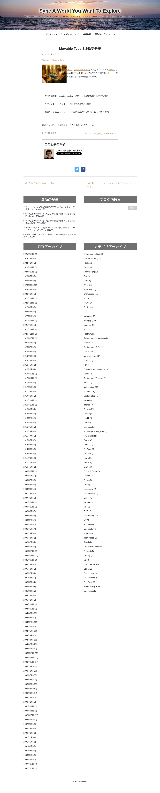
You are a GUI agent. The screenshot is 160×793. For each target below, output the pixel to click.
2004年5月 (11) (30, 631)
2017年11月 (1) (30, 378)
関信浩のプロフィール (105, 34)
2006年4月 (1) (29, 533)
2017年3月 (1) (29, 391)
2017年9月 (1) (29, 383)
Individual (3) (89, 316)
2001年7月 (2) (29, 737)
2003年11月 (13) (30, 658)
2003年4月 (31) (30, 689)
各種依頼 (87, 34)
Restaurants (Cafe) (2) (93, 347)
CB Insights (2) (90, 578)
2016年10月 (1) (30, 405)
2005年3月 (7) (29, 591)
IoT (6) (87, 520)
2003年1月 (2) (29, 702)
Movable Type (58, 60)
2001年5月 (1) (29, 742)
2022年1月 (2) (29, 316)
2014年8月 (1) (29, 445)
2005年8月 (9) (29, 569)
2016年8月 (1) (29, 414)
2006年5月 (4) (29, 529)
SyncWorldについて (70, 34)
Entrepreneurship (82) (93, 254)
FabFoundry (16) (91, 516)
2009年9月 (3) (29, 476)
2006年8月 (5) (29, 516)
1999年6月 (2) (29, 760)
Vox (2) (87, 507)
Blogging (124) (90, 321)
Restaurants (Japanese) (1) (96, 338)
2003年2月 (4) (29, 697)
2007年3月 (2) (29, 493)
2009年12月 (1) (30, 471)
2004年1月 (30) (30, 649)
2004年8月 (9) (29, 618)
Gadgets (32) (89, 325)
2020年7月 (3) (29, 347)
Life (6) (87, 485)
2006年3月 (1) (29, 538)
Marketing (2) (89, 400)
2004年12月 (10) (30, 604)
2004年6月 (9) (29, 626)
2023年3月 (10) (30, 285)
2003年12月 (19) (30, 653)
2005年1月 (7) (29, 600)
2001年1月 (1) (29, 746)
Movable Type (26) (92, 356)
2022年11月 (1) (30, 303)
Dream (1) (88, 414)
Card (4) (87, 281)
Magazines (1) (90, 352)
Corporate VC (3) (91, 564)
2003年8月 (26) (30, 671)
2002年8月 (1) (29, 724)
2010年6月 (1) (29, 462)
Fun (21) (87, 312)
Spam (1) (88, 480)
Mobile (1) (88, 498)
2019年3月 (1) (29, 356)
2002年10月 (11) (30, 715)
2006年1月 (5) (29, 547)
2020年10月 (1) (30, 338)
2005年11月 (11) (30, 556)
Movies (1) (88, 502)
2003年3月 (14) (30, 693)
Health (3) (88, 418)
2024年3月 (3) (29, 258)
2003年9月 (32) (30, 666)
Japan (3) (88, 383)
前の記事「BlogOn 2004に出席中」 (40, 183)
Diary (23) (88, 467)
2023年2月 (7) (29, 289)
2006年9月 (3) (29, 511)
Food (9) (87, 329)
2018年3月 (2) (29, 369)
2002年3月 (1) (29, 733)
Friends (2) (88, 476)
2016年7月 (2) (29, 418)
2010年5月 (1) (29, 467)
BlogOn (111, 70)
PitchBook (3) (90, 582)
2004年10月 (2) (30, 609)
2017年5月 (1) (29, 387)
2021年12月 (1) (30, 321)
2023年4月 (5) (29, 281)
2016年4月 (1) (29, 431)
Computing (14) (90, 360)
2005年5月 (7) (29, 582)
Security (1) (89, 524)
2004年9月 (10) (30, 613)
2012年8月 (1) (29, 454)
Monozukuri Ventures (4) (94, 547)
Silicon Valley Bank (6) (93, 587)
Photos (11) (89, 409)
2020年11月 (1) (30, 334)
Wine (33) (88, 285)
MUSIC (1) (88, 445)
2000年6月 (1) (29, 751)
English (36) (89, 343)
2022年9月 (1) (29, 307)
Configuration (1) (91, 396)
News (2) (88, 458)
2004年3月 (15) (30, 640)
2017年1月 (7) (29, 396)
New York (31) (90, 289)
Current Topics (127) (93, 258)
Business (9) (89, 427)
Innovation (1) (90, 591)
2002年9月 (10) (30, 720)
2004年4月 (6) (29, 635)
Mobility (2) (88, 556)
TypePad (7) (89, 454)
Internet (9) (88, 405)
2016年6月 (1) (29, 423)
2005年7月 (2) (29, 573)
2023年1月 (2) (29, 294)
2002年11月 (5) (30, 711)
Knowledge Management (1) (96, 431)
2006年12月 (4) (30, 502)
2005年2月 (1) (29, 595)
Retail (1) (88, 542)
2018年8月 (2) (29, 360)
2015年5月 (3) (29, 440)
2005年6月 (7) (29, 578)
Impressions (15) (91, 294)
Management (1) (91, 493)
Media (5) (88, 462)
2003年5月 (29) (30, 684)
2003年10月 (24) (30, 662)
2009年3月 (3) (29, 489)
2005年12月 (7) (30, 551)
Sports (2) (88, 374)
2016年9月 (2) (29, 409)
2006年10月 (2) (30, 507)
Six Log (70, 70)
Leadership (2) (90, 489)
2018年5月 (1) (29, 365)
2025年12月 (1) (30, 254)
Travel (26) (88, 303)
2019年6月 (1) (29, 352)
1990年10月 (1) (30, 768)
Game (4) (88, 440)
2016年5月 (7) (29, 427)
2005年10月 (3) (30, 560)
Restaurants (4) (90, 334)
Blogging (46, 60)
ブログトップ (51, 34)
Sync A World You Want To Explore (80, 11)
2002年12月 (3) (30, 706)
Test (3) (87, 276)
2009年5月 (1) (29, 485)
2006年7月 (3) (29, 520)
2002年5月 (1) (29, 728)
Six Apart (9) (89, 449)
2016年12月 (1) (30, 400)
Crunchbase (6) (90, 573)
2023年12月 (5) (30, 267)
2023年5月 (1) (29, 276)
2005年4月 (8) (29, 587)
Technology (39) (91, 272)
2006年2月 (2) (29, 542)
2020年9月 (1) (29, 343)
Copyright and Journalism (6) (96, 369)
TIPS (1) (87, 511)
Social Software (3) (92, 471)
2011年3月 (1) (29, 458)
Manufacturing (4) (91, 529)
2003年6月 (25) (30, 680)
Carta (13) (88, 569)
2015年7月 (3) (29, 436)
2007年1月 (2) (29, 498)
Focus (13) (88, 298)
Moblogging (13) (91, 387)
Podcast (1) (89, 551)
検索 (132, 208)
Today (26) (88, 267)
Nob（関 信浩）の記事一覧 (70, 151)
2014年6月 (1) (29, 449)
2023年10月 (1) (30, 272)
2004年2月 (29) (30, 644)
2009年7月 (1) (29, 480)
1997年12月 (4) (30, 764)
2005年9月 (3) (29, 564)
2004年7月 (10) (30, 622)
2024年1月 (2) (29, 263)
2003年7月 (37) (30, 675)
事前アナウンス (82, 70)
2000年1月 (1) (29, 755)
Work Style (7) (90, 533)
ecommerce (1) (90, 538)
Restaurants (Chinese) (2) (95, 378)
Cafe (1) (87, 423)
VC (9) (86, 560)
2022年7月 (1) (29, 312)
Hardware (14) (90, 263)
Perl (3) (87, 365)
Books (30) (88, 307)
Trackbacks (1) (90, 436)
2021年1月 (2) (29, 325)
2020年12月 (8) (30, 329)
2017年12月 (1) (30, 374)
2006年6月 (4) (29, 524)
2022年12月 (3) (30, 298)
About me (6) (89, 391)
